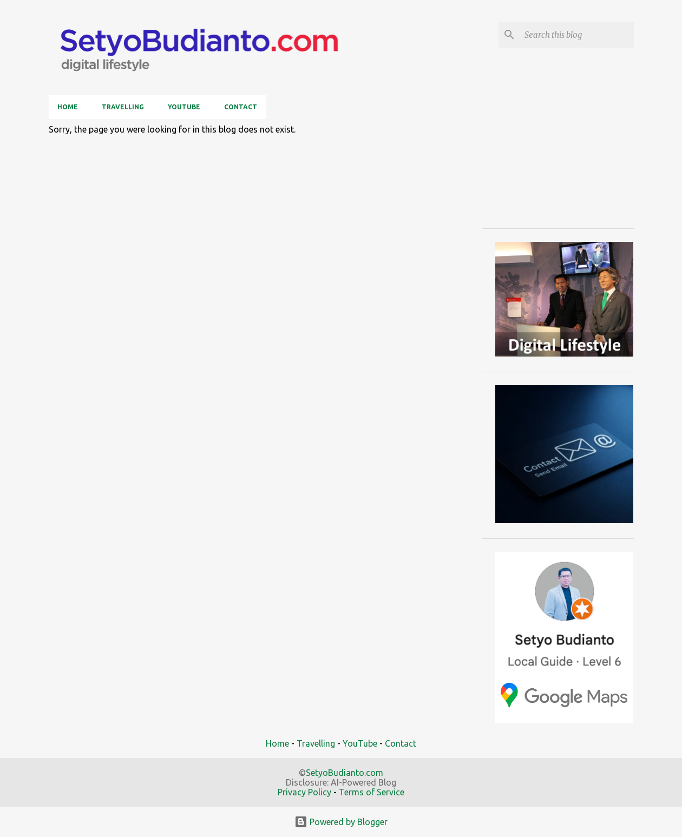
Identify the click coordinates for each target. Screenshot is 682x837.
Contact (240, 106)
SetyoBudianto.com (344, 772)
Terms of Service (371, 792)
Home (67, 106)
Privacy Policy (304, 792)
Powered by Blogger (341, 822)
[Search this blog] (577, 35)
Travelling (123, 106)
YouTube (184, 106)
